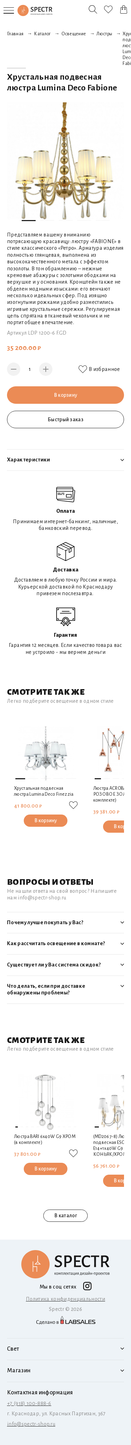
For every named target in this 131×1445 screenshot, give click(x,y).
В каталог (65, 1216)
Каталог (42, 33)
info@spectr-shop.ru (31, 1424)
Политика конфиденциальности (65, 1299)
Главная (15, 33)
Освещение (73, 33)
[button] (29, 220)
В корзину (65, 395)
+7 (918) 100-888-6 (29, 1403)
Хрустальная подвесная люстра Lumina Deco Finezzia (44, 791)
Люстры (104, 33)
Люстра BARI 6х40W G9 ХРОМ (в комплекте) (45, 1139)
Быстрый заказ (65, 419)
